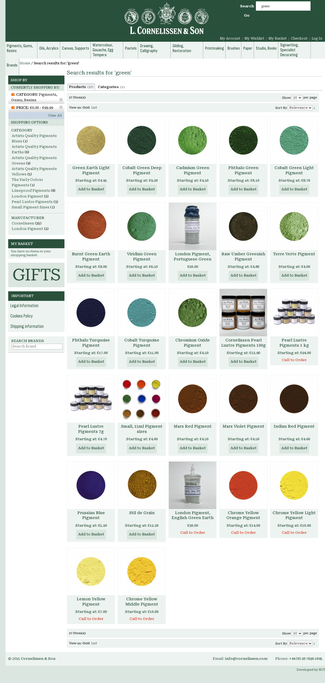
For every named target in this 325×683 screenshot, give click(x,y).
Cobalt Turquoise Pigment (141, 343)
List (94, 107)
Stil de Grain (142, 513)
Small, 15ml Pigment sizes (141, 429)
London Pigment (27, 196)
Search (247, 6)
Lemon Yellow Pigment (91, 601)
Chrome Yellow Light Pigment (294, 515)
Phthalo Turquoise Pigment (91, 343)
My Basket (277, 38)
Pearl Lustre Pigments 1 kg (294, 343)
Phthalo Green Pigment (243, 170)
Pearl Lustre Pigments (32, 202)
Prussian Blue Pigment (91, 515)
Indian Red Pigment (294, 426)
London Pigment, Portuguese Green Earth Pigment (192, 259)
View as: (75, 107)
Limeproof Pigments (31, 190)
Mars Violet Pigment (243, 426)
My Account (230, 38)
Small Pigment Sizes (30, 207)
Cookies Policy (21, 316)
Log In (317, 38)
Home (25, 63)
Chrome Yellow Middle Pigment (141, 601)
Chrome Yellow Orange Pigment (243, 515)
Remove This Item (61, 99)
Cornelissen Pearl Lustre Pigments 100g (243, 343)
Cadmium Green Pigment (192, 170)
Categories (111, 87)
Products (81, 87)
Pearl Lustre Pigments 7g (91, 429)
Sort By (281, 108)
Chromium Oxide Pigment (192, 343)
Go (247, 15)
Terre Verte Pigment (294, 254)
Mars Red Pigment (193, 426)
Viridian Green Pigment (141, 256)
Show (286, 98)
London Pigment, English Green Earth (193, 515)
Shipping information (27, 326)
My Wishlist (254, 38)
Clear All (55, 115)
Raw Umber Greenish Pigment (243, 256)
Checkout (299, 38)
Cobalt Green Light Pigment (294, 170)
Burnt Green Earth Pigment (91, 256)
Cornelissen (23, 223)
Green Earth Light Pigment (91, 170)
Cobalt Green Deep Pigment (141, 170)
